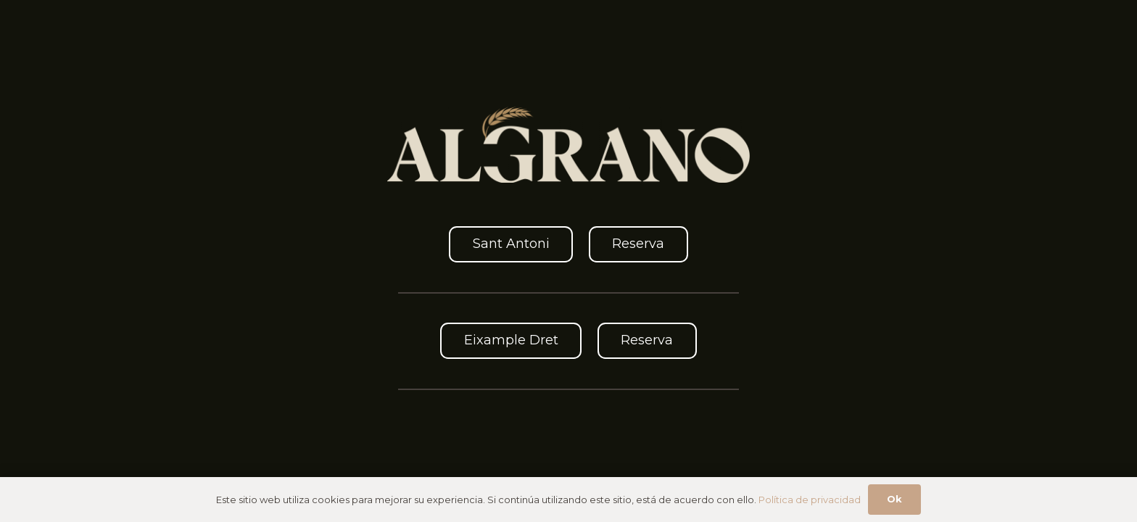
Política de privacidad (809, 499)
